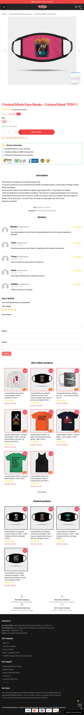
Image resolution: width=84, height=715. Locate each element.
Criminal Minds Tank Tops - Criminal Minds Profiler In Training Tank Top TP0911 (39, 478)
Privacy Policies (8, 649)
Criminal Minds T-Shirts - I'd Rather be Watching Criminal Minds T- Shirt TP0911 (40, 437)
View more (42, 492)
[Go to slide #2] (48, 90)
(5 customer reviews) (19, 110)
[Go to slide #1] (36, 90)
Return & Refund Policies (11, 673)
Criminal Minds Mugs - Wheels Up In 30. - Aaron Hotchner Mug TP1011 (67, 395)
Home (4, 14)
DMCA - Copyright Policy (11, 653)
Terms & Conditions (9, 646)
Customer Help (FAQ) (10, 679)
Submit (6, 354)
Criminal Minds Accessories (20, 14)
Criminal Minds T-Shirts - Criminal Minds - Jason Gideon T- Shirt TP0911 (67, 437)
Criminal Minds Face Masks (45, 14)
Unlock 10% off (80, 705)
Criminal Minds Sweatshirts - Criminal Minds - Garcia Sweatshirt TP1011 (15, 395)
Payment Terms (8, 669)
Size (3, 118)
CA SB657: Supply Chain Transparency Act (17, 656)
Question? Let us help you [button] (73, 712)
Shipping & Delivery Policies (12, 666)
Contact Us (6, 676)
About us (6, 643)
